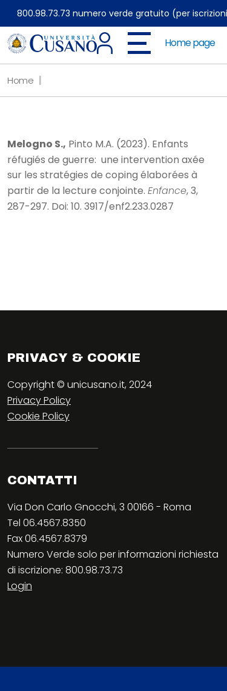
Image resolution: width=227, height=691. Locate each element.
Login (19, 586)
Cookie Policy (38, 416)
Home (20, 80)
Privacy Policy (39, 400)
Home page (190, 43)
